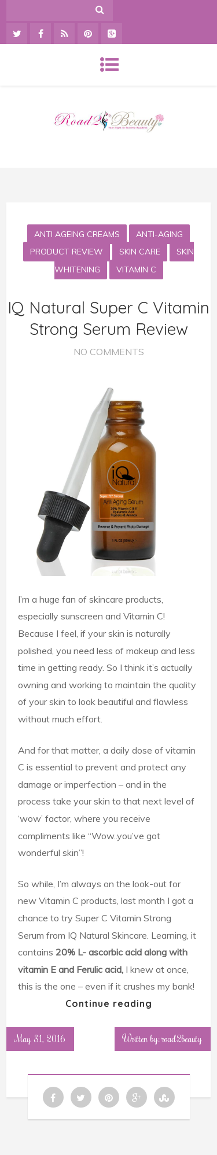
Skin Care (139, 251)
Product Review (66, 251)
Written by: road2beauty (162, 1039)
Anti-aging (159, 234)
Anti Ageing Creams (77, 234)
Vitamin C (136, 269)
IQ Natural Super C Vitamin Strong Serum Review (108, 317)
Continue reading (108, 1003)
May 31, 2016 (40, 1039)
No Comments (108, 351)
